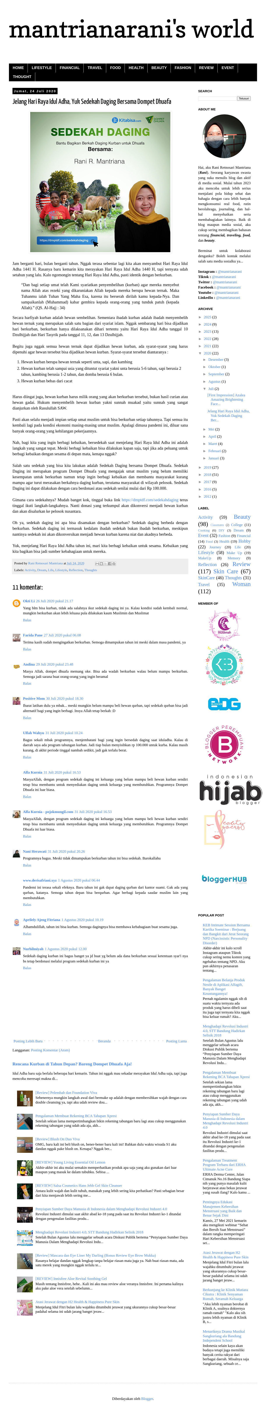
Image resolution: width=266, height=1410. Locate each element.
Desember (216, 360)
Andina (29, 664)
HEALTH (136, 68)
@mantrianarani (230, 271)
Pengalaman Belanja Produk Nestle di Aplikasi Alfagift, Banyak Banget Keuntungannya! (224, 987)
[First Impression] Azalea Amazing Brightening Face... (226, 399)
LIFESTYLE (42, 68)
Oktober (215, 367)
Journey (215, 547)
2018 (208, 475)
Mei (211, 429)
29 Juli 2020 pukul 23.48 (54, 664)
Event (203, 535)
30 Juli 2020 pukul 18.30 (64, 698)
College (237, 525)
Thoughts (90, 570)
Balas (27, 620)
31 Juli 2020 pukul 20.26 (66, 851)
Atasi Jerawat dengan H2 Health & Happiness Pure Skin (77, 1302)
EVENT (228, 68)
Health (224, 541)
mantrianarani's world (131, 28)
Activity (30, 570)
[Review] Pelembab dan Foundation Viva (66, 1093)
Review (242, 564)
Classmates (217, 525)
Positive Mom (34, 698)
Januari (214, 458)
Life (50, 570)
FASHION (183, 68)
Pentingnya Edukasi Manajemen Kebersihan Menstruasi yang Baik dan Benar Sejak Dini (222, 1208)
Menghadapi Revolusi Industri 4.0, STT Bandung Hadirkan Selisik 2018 (89, 1232)
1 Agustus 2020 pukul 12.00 (66, 949)
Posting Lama (176, 1041)
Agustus (215, 381)
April (212, 436)
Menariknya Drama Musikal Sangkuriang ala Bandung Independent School (224, 1336)
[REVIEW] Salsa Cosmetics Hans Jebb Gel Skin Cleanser (78, 1185)
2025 (208, 317)
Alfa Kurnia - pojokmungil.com (48, 812)
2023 (208, 331)
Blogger (147, 1399)
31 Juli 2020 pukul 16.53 (62, 772)
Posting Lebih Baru (28, 1041)
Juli (211, 389)
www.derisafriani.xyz (40, 880)
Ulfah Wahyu (33, 733)
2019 (208, 467)
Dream (41, 570)
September (216, 374)
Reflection (76, 570)
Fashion (224, 536)
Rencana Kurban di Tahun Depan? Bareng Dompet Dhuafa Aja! (72, 1063)
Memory (233, 558)
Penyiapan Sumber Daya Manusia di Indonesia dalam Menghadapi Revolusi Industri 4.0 (101, 1209)
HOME (18, 68)
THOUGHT (22, 77)
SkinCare (206, 577)
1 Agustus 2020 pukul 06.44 (79, 880)
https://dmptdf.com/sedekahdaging (150, 500)
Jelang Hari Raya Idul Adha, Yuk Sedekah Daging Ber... (228, 415)
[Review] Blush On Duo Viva (57, 1139)
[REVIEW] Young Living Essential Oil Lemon (70, 1162)
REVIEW (206, 68)
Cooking (204, 530)
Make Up (234, 553)
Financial (244, 536)
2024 (208, 324)
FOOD (115, 68)
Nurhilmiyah (33, 949)
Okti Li (29, 601)
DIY (222, 530)
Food (209, 541)
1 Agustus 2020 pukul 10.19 (82, 920)
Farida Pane (32, 635)
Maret (213, 444)
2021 (208, 346)
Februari (215, 451)
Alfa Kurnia (32, 772)
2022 (208, 339)
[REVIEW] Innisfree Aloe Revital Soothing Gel (71, 1279)
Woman (241, 584)
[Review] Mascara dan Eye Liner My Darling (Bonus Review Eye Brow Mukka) (95, 1255)
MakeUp (204, 558)
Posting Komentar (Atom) (50, 1050)
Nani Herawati (34, 851)
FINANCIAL (70, 68)
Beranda (104, 1041)
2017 (208, 482)
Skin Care (225, 571)
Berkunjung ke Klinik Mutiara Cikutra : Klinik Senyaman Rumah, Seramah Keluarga (225, 1294)
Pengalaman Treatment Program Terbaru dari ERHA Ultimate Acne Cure (224, 1164)
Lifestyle (61, 570)
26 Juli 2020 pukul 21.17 (54, 601)
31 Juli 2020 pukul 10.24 (64, 733)
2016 (208, 489)
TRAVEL (95, 68)
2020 (208, 353)
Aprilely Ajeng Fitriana (41, 920)
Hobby (245, 541)
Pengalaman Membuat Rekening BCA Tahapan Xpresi (76, 1116)
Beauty (242, 517)
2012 (208, 496)
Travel (204, 584)
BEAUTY (159, 68)
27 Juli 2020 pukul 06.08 (62, 635)
